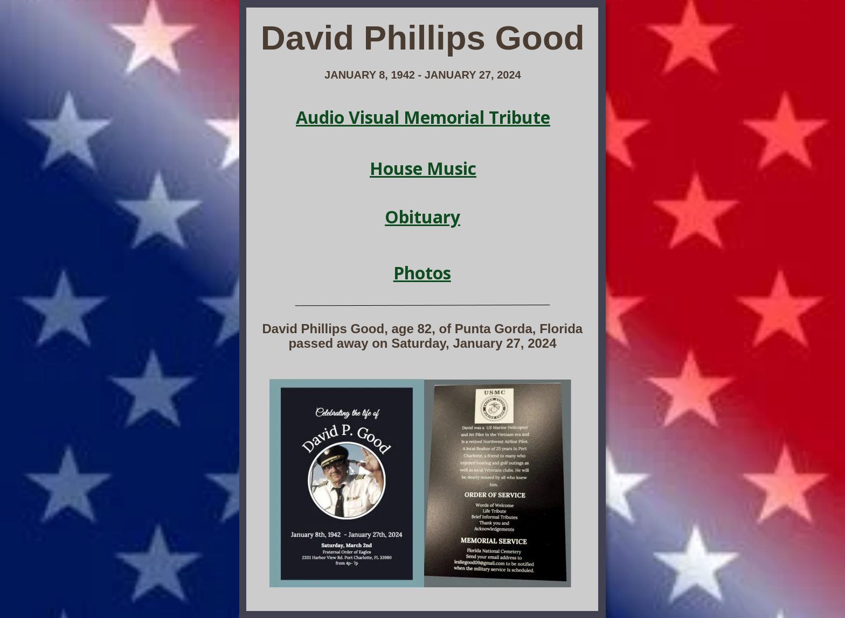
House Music (423, 168)
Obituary (422, 216)
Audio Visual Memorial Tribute (423, 117)
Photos (422, 272)
